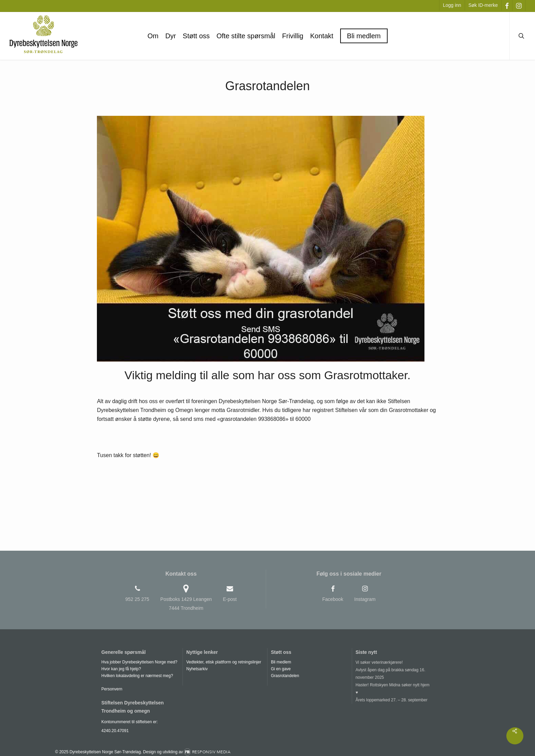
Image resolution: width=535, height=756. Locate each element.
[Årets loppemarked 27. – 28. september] (394, 700)
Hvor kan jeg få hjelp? (121, 668)
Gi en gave (281, 668)
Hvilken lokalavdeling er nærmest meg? (137, 675)
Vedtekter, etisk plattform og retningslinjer (223, 662)
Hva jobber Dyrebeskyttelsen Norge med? (139, 662)
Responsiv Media (211, 752)
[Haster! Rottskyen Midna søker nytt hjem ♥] (394, 688)
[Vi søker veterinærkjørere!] (394, 662)
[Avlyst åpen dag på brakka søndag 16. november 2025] (394, 673)
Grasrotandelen (285, 675)
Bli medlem (281, 662)
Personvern (111, 689)
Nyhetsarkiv (197, 668)
